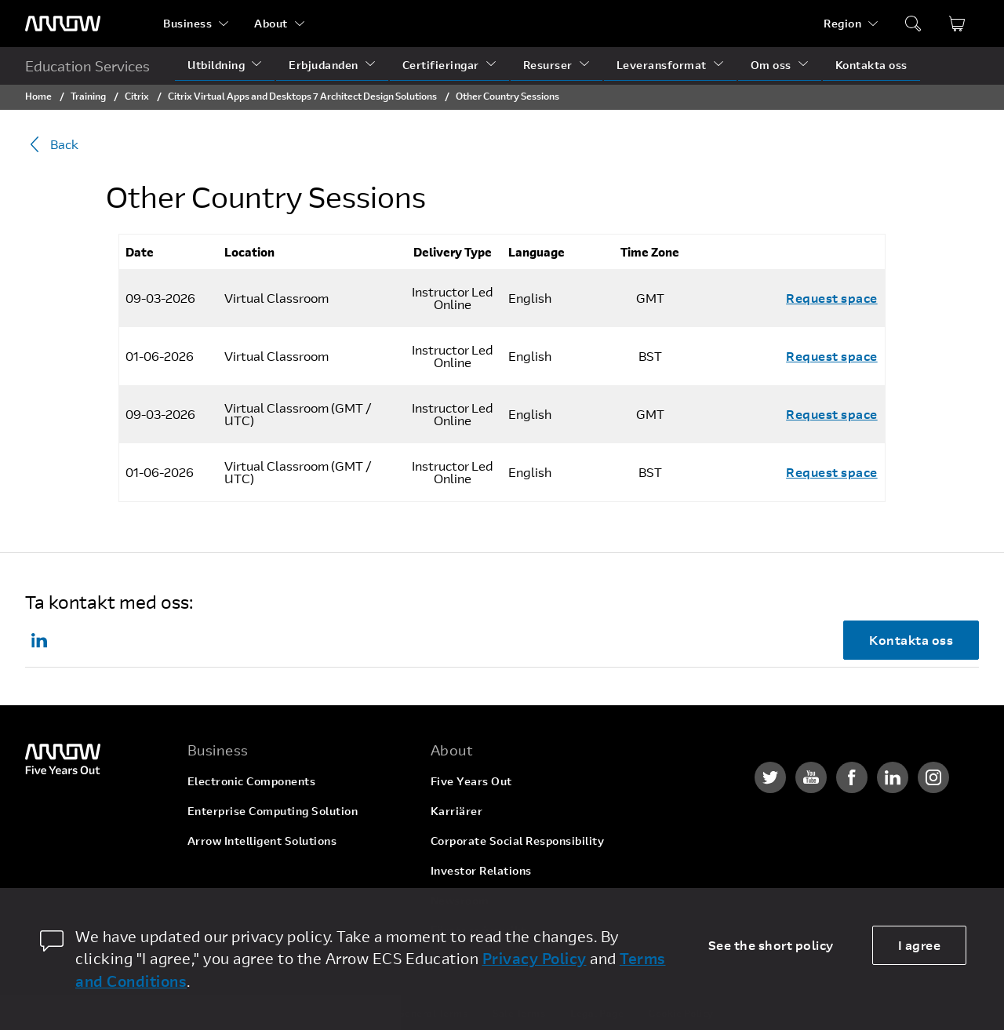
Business (187, 23)
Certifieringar (440, 64)
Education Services (87, 65)
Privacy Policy (534, 958)
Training (88, 95)
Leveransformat (662, 64)
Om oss (771, 64)
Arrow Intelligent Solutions (262, 840)
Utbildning (216, 64)
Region (842, 23)
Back (51, 144)
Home (38, 95)
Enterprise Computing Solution (272, 810)
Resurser (548, 64)
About (271, 23)
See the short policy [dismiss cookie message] (771, 945)
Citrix (137, 95)
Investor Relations (481, 870)
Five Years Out (471, 780)
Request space (832, 297)
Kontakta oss (871, 64)
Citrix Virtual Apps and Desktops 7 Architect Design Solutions (303, 95)
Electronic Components (251, 780)
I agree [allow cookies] (919, 945)
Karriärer (457, 810)
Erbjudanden (323, 64)
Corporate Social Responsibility (518, 840)
